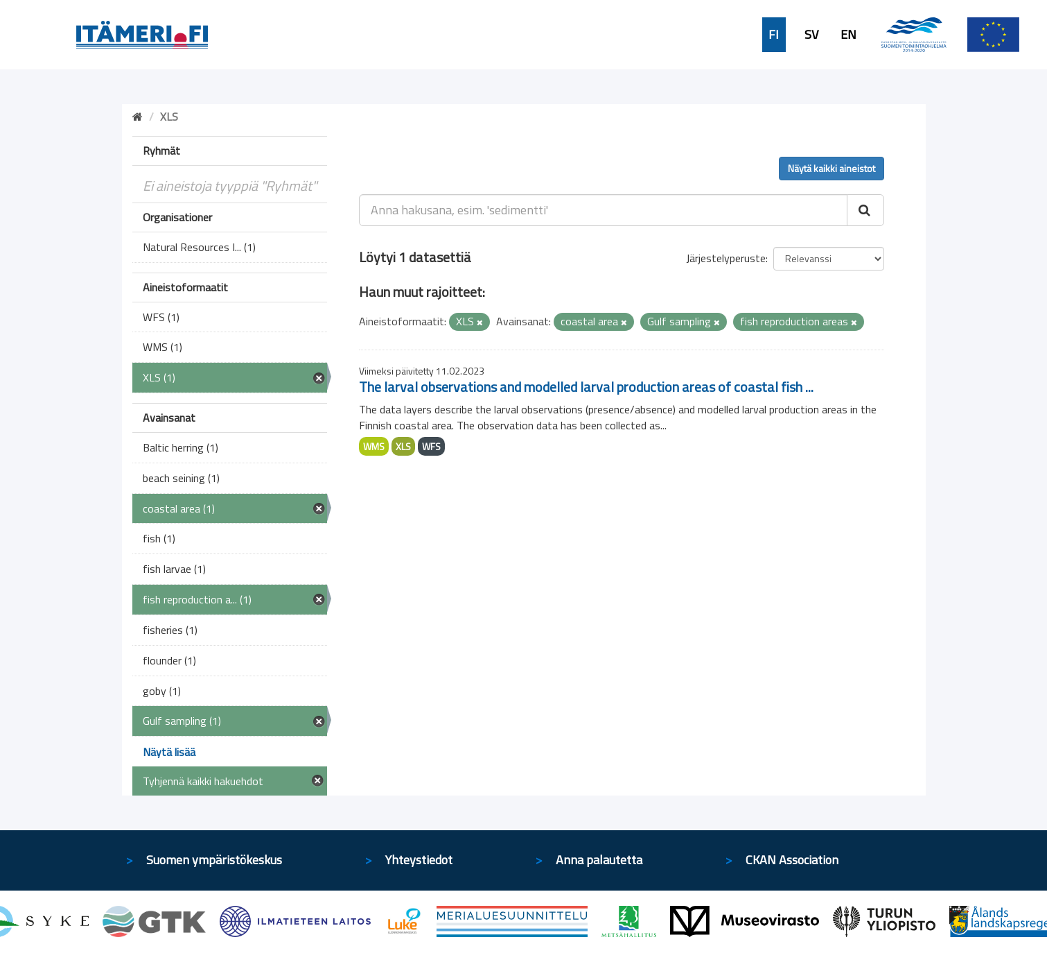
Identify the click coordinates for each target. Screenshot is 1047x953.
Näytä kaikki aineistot (831, 168)
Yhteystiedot (418, 859)
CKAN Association (792, 859)
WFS (431, 446)
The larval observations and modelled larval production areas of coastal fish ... (586, 386)
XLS (403, 446)
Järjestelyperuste (726, 258)
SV (811, 35)
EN (848, 35)
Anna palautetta (599, 859)
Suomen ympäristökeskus (214, 859)
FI (773, 35)
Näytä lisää (169, 752)
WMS (374, 446)
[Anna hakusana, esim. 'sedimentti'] (603, 210)
